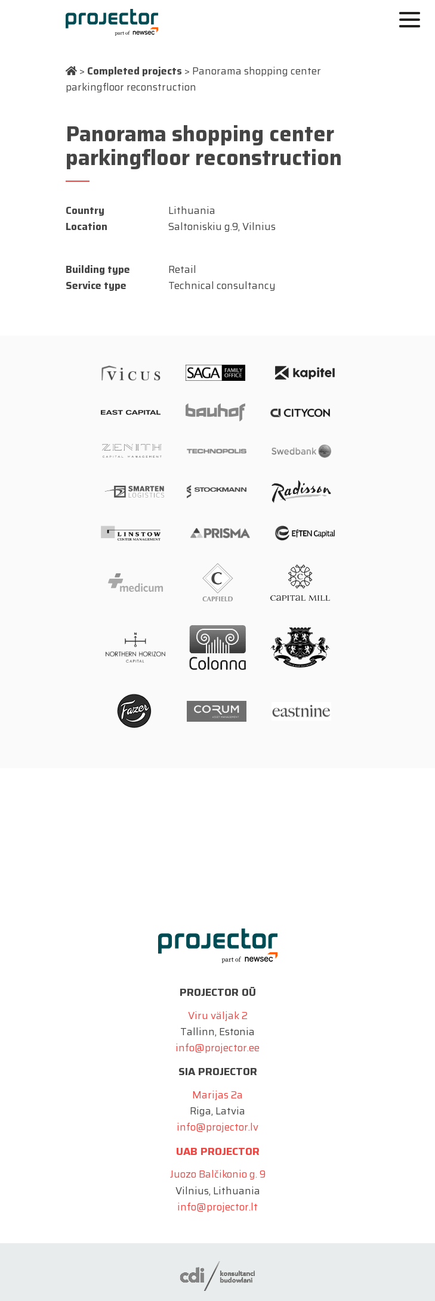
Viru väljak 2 (218, 1015)
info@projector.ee (217, 1047)
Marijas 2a (217, 1095)
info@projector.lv (217, 1127)
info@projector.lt (217, 1207)
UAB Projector (218, 1151)
